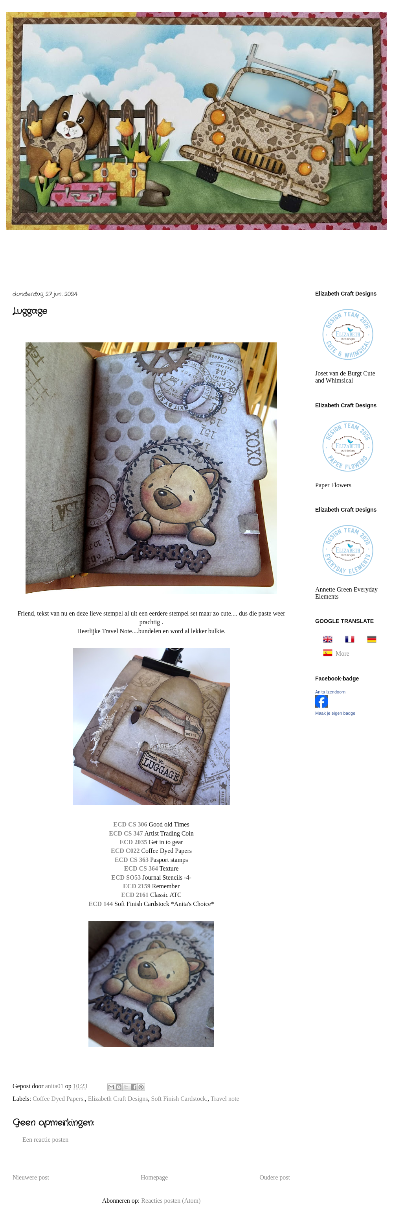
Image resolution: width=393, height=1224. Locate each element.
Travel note (225, 1098)
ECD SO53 (126, 877)
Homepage (154, 1177)
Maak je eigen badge (335, 713)
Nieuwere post (31, 1177)
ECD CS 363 (132, 859)
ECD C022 (126, 850)
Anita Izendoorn (330, 692)
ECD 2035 (133, 842)
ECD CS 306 (130, 824)
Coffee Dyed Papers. (59, 1098)
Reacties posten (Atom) (170, 1200)
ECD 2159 (137, 886)
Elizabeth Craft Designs (118, 1098)
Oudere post (274, 1177)
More (342, 653)
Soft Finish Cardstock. (179, 1098)
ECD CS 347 (126, 833)
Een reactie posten (45, 1139)
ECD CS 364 (141, 868)
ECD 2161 (135, 894)
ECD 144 (101, 903)
